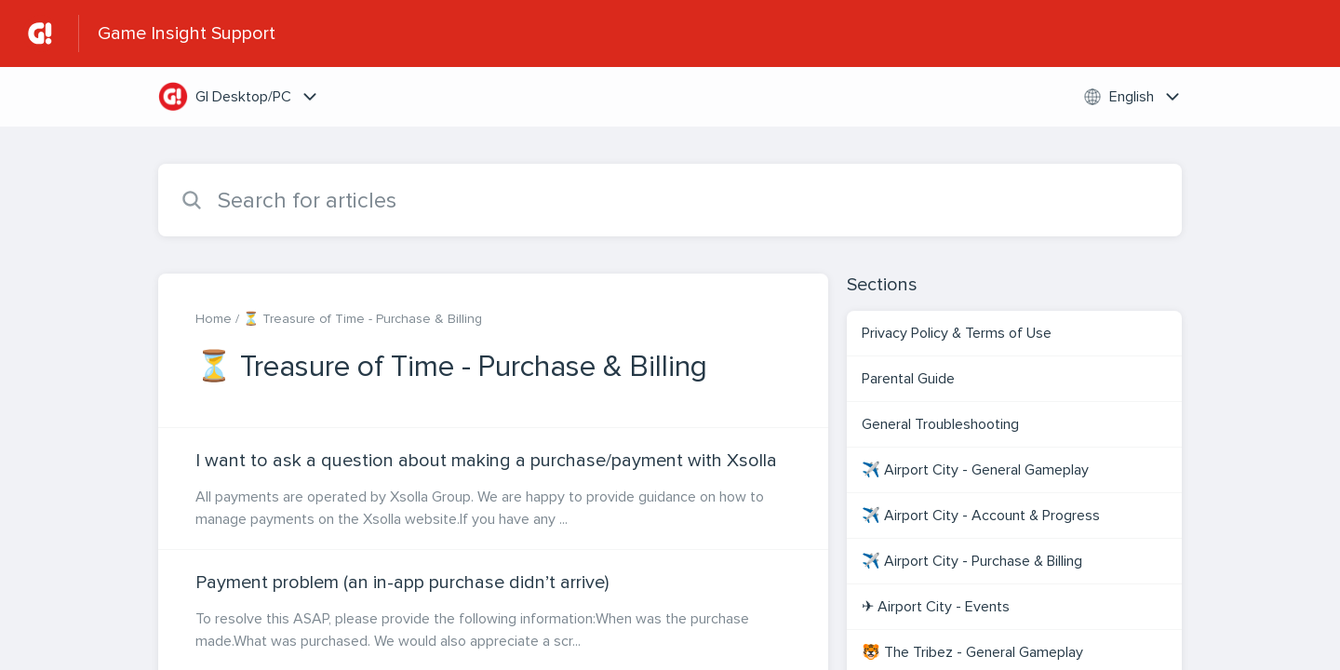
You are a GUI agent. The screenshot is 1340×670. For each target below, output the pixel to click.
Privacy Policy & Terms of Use (957, 333)
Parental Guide (908, 378)
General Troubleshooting (942, 424)
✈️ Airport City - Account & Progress (981, 515)
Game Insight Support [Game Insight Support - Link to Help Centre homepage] (186, 33)
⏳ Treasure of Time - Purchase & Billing (362, 319)
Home (213, 319)
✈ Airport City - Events (936, 606)
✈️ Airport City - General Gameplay (975, 470)
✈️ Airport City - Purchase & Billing (972, 561)
